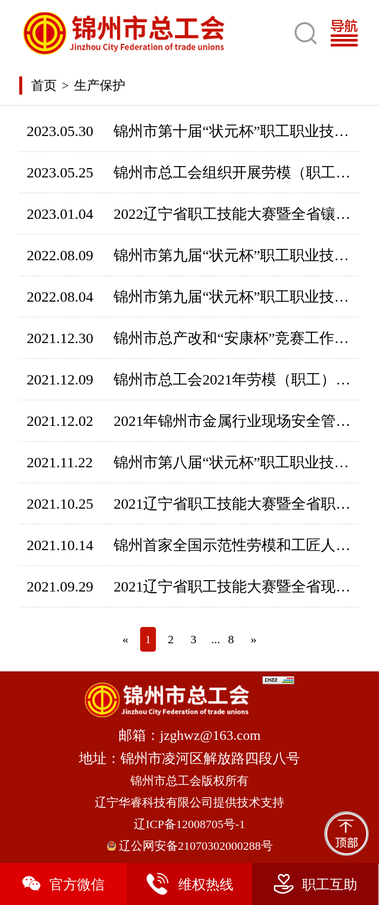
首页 (44, 85)
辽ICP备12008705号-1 (189, 824)
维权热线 (189, 884)
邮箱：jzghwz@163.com (189, 735)
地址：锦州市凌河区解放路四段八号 (189, 758)
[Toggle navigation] (348, 33)
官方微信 (63, 884)
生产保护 (99, 85)
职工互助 (315, 884)
